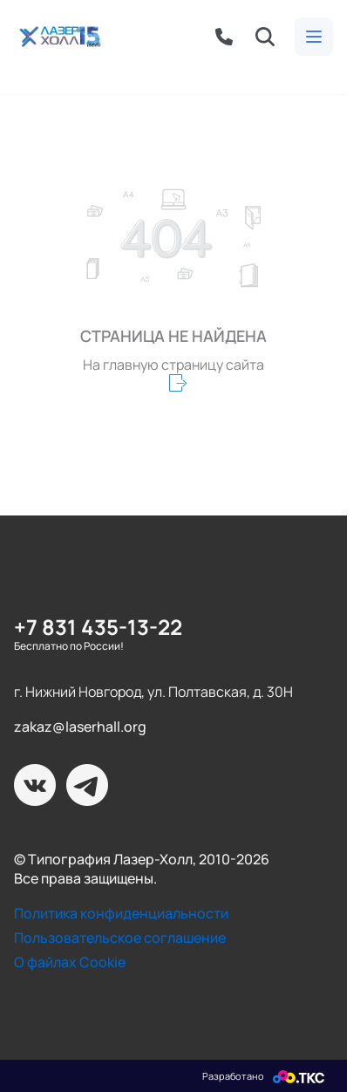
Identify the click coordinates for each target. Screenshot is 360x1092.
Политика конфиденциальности (121, 913)
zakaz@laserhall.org (80, 726)
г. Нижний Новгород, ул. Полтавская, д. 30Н (153, 691)
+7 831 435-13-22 (98, 626)
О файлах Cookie (70, 962)
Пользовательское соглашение (120, 937)
